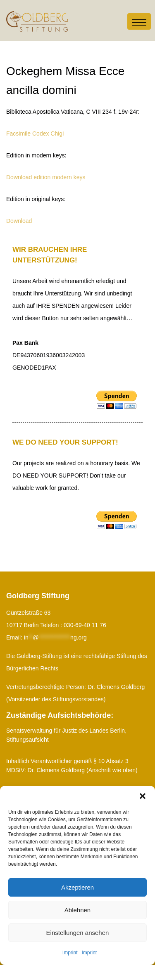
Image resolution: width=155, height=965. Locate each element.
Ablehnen (77, 909)
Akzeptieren (77, 887)
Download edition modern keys (45, 177)
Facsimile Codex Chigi (35, 133)
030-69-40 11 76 (85, 625)
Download (19, 221)
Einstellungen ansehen (77, 932)
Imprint (70, 953)
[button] (142, 796)
